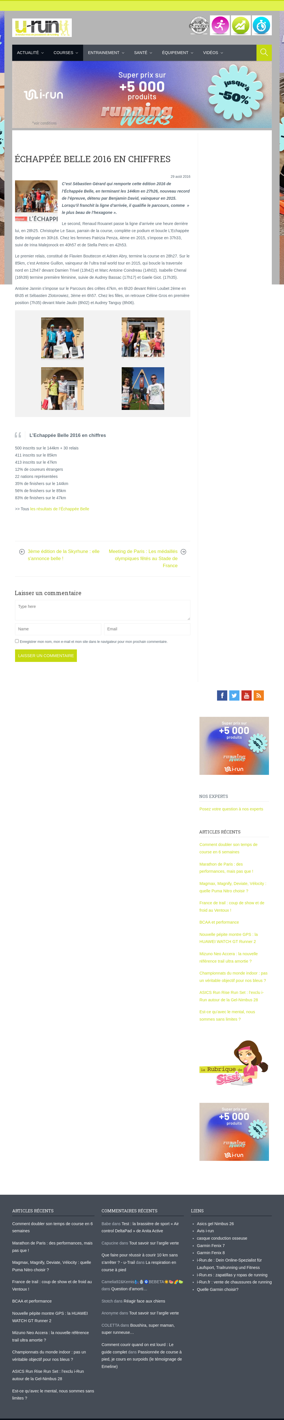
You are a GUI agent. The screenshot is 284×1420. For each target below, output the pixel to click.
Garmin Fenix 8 (210, 1246)
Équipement (175, 52)
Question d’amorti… (128, 1282)
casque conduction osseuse (221, 1232)
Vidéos (210, 52)
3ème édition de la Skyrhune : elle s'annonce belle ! (64, 554)
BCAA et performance (218, 919)
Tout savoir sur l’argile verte (153, 1237)
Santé (141, 52)
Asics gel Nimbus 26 (215, 1218)
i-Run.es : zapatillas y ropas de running (231, 1268)
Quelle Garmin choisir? (217, 1282)
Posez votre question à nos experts (230, 808)
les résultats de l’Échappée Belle (58, 508)
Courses (63, 52)
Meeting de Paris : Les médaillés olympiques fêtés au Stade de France (143, 558)
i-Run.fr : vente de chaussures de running (233, 1275)
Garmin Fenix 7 (210, 1239)
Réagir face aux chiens (144, 1294)
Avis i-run (205, 1225)
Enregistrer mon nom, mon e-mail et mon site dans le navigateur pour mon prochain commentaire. (94, 641)
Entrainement (103, 52)
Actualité (28, 52)
